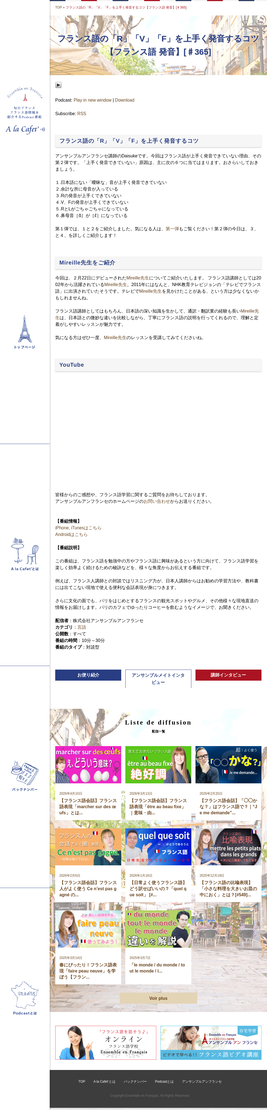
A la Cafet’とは (104, 1084)
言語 (81, 627)
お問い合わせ (157, 501)
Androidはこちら (71, 534)
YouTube (71, 365)
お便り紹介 (88, 675)
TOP (58, 7)
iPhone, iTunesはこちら (78, 527)
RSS (81, 113)
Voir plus (158, 1000)
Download (125, 100)
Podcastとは (164, 1084)
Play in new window (93, 100)
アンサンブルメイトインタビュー (158, 679)
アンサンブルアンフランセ (202, 1084)
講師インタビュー (228, 675)
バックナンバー (135, 1084)
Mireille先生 (137, 278)
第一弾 (172, 229)
